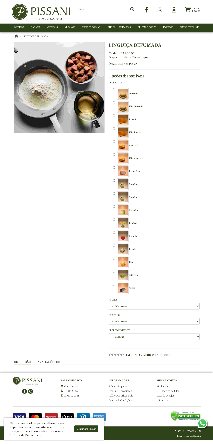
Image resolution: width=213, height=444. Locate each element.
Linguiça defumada (35, 36)
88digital (197, 435)
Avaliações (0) (48, 362)
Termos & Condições (120, 400)
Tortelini (125, 197)
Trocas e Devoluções (120, 391)
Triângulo (125, 275)
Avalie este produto (156, 354)
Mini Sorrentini (128, 107)
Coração (125, 236)
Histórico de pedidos (168, 391)
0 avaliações (132, 354)
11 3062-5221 (70, 391)
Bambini (125, 223)
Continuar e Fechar (86, 428)
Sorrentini (126, 94)
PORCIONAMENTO (120, 330)
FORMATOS (116, 82)
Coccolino (126, 210)
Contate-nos (69, 386)
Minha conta (164, 386)
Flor (123, 262)
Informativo (163, 400)
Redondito (126, 171)
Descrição (22, 362)
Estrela (124, 249)
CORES (113, 299)
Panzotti (125, 120)
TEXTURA (115, 314)
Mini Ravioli (127, 132)
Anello (124, 288)
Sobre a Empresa (118, 386)
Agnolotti (125, 145)
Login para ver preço (123, 63)
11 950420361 (70, 395)
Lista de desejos (166, 395)
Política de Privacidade (121, 395)
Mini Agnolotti (128, 158)
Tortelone (126, 184)
